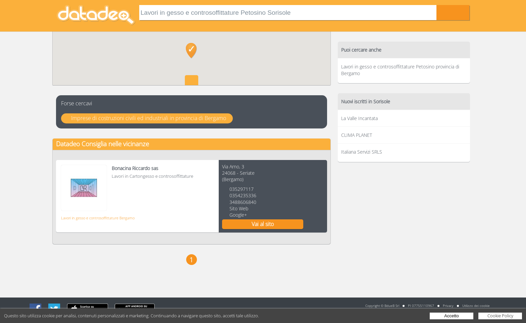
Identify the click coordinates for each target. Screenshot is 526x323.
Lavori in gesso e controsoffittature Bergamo (98, 217)
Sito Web (238, 208)
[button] (191, 50)
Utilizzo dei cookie (476, 305)
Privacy (448, 305)
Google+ (238, 215)
